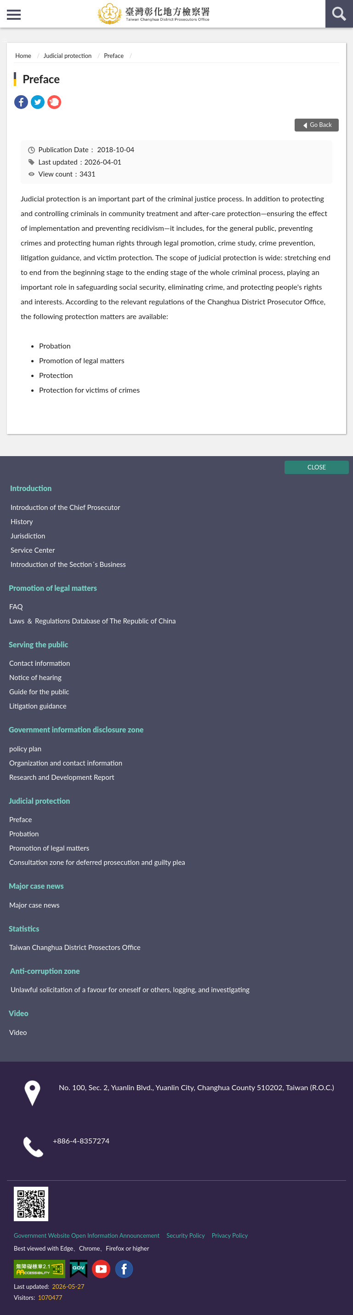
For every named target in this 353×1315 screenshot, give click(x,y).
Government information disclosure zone (76, 729)
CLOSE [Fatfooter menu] (316, 467)
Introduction (30, 488)
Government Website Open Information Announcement (86, 1235)
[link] (21, 103)
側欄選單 (14, 15)
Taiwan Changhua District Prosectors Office (75, 947)
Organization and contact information (65, 763)
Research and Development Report (61, 777)
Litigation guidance (38, 706)
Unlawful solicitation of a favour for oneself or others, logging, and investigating (130, 989)
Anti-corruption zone (45, 970)
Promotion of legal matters (53, 587)
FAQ (16, 606)
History (22, 521)
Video (18, 1013)
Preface (114, 55)
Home (23, 55)
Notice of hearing (35, 677)
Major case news (36, 885)
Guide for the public (39, 691)
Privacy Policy (230, 1235)
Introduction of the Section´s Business (68, 564)
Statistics (24, 928)
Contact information (39, 663)
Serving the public (38, 644)
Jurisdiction (28, 536)
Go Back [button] (321, 124)
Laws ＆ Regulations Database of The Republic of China (92, 621)
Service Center (33, 550)
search (339, 14)
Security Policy (185, 1235)
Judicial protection (67, 55)
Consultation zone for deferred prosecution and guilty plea (97, 862)
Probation (24, 833)
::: (7, 7)
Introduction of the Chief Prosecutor (65, 507)
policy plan (25, 748)
